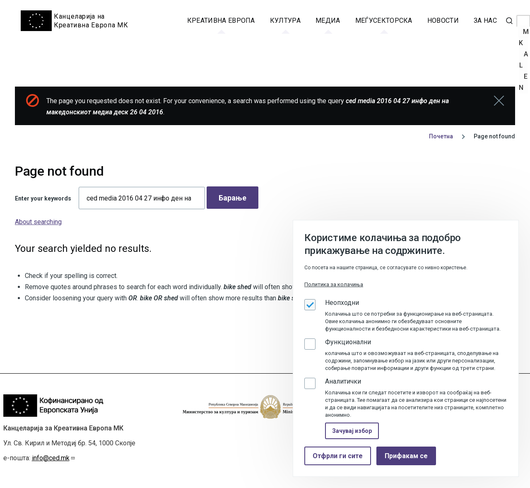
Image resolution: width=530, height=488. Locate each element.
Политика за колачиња (333, 284)
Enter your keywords (43, 198)
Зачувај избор (352, 431)
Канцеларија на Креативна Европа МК (91, 20)
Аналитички (343, 381)
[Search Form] (509, 20)
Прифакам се (406, 456)
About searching (38, 222)
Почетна (441, 136)
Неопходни (342, 303)
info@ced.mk (53, 458)
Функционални (348, 342)
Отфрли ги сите (338, 456)
